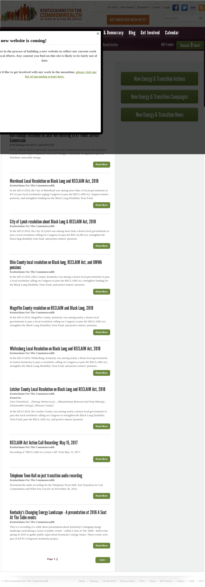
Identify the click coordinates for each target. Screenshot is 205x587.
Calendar (172, 32)
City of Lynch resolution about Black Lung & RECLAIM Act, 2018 (53, 221)
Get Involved (150, 32)
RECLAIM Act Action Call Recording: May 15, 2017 (44, 443)
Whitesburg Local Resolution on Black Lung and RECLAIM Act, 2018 (55, 348)
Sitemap (93, 581)
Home (82, 581)
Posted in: (15, 397)
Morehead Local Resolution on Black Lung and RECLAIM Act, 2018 (54, 181)
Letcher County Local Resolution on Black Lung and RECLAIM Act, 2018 (57, 389)
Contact (180, 581)
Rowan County (44, 405)
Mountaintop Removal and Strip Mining (81, 401)
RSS (201, 581)
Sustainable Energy (21, 405)
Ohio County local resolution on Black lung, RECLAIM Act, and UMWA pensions (56, 264)
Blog (132, 32)
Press (142, 581)
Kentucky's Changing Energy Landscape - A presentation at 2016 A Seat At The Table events (58, 515)
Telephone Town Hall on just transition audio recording (46, 475)
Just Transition (19, 401)
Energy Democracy (43, 401)
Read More (102, 164)
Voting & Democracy (108, 32)
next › (103, 560)
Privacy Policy (127, 581)
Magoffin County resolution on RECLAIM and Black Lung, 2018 (51, 308)
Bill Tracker (166, 581)
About (152, 581)
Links (192, 581)
